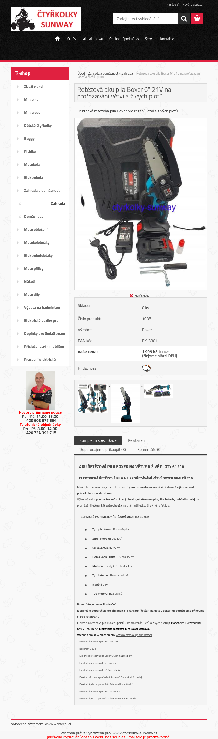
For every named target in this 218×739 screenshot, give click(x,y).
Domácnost (33, 216)
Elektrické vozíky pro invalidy (41, 322)
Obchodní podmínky (124, 38)
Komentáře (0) (149, 449)
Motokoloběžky (37, 242)
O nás (71, 38)
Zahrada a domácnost (42, 190)
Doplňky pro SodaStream (44, 333)
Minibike (31, 99)
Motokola (32, 164)
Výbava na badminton (42, 307)
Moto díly (32, 294)
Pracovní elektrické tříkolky (40, 361)
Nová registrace (192, 4)
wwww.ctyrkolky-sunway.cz (134, 634)
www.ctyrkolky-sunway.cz (134, 733)
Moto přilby (33, 268)
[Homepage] (57, 38)
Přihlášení (172, 4)
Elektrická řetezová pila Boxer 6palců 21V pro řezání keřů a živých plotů (122, 622)
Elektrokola (33, 177)
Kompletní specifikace (98, 440)
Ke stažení (137, 440)
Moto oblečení (36, 229)
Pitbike (30, 151)
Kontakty (167, 38)
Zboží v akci (33, 86)
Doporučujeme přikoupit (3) (102, 449)
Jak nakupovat (92, 38)
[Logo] (46, 19)
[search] (184, 18)
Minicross (32, 112)
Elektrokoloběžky (38, 255)
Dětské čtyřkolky (38, 125)
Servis (149, 38)
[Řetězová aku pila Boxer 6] (141, 120)
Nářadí (29, 281)
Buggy (29, 138)
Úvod (81, 73)
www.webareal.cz (58, 724)
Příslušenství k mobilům (44, 346)
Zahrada (58, 203)
